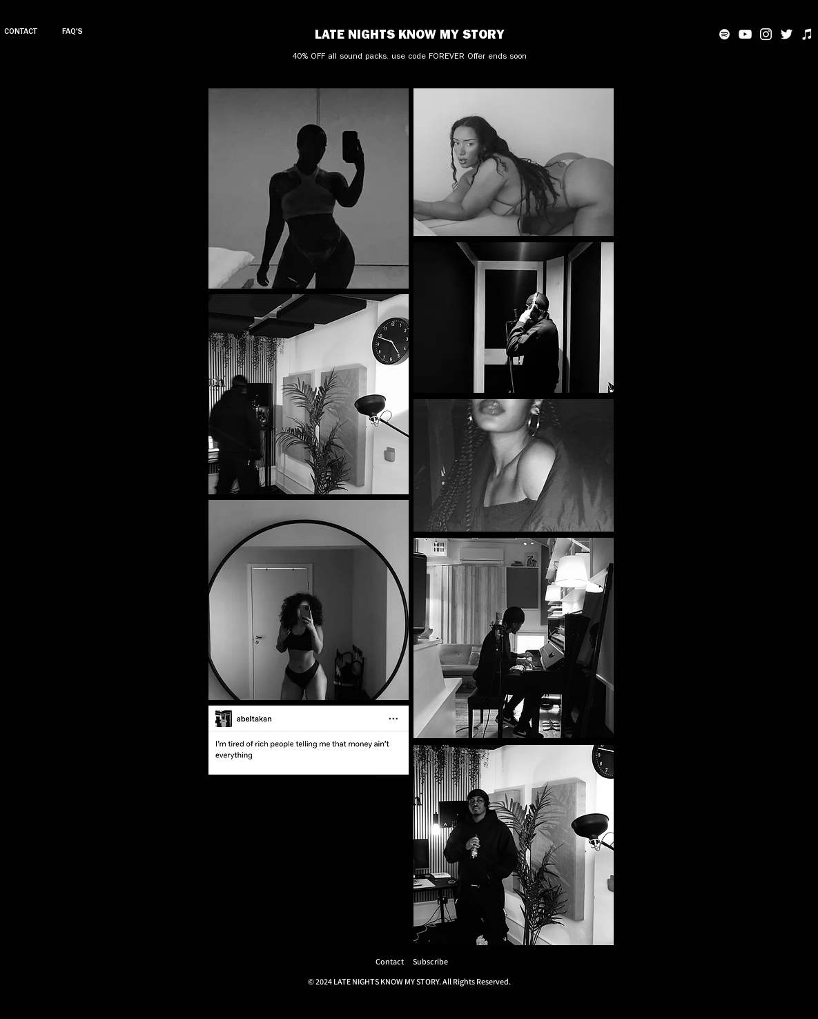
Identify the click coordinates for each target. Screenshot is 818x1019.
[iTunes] (807, 34)
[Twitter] (787, 34)
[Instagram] (766, 34)
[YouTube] (745, 34)
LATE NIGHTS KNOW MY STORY (410, 36)
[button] (430, 961)
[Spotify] (724, 34)
